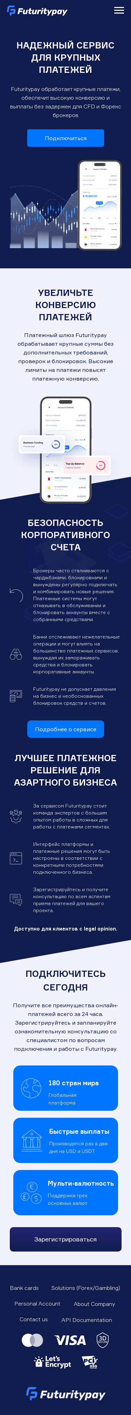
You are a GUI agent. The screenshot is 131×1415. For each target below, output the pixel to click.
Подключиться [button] (66, 138)
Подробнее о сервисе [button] (65, 729)
